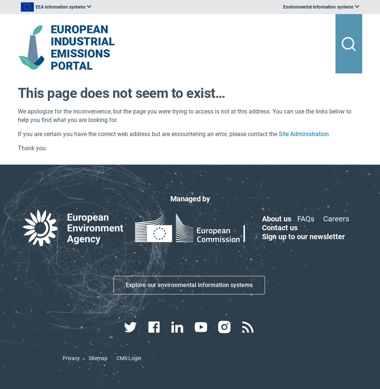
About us (276, 219)
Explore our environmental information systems (189, 285)
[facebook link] (154, 327)
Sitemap (98, 358)
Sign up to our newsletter (303, 237)
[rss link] (248, 327)
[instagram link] (225, 327)
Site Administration (304, 134)
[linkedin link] (178, 327)
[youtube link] (201, 327)
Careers (336, 219)
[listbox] (93, 7)
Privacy (71, 358)
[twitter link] (131, 327)
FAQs (305, 219)
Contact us (280, 228)
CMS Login (129, 358)
